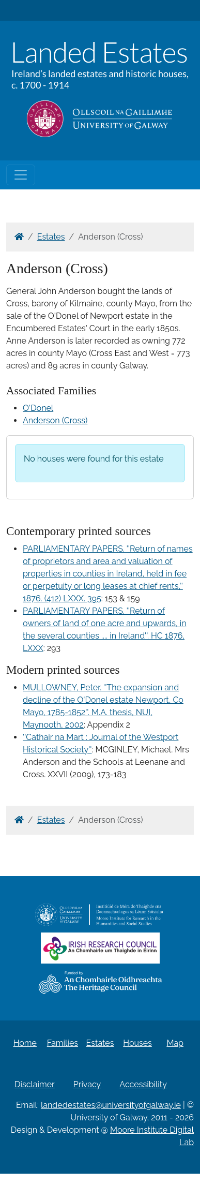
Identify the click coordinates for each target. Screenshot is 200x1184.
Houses (137, 1043)
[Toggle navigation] (20, 175)
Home (25, 1043)
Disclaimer (34, 1084)
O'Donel (38, 408)
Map (174, 1043)
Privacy (87, 1084)
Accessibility (143, 1084)
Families (62, 1043)
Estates (51, 237)
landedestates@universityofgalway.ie (111, 1105)
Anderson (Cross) (55, 420)
